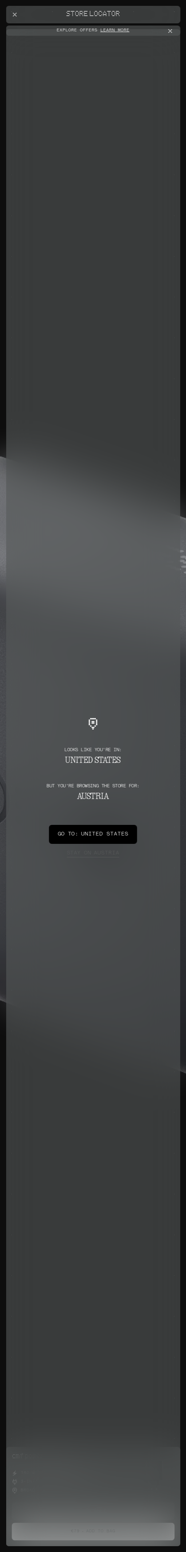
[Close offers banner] (171, 31)
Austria (93, 853)
